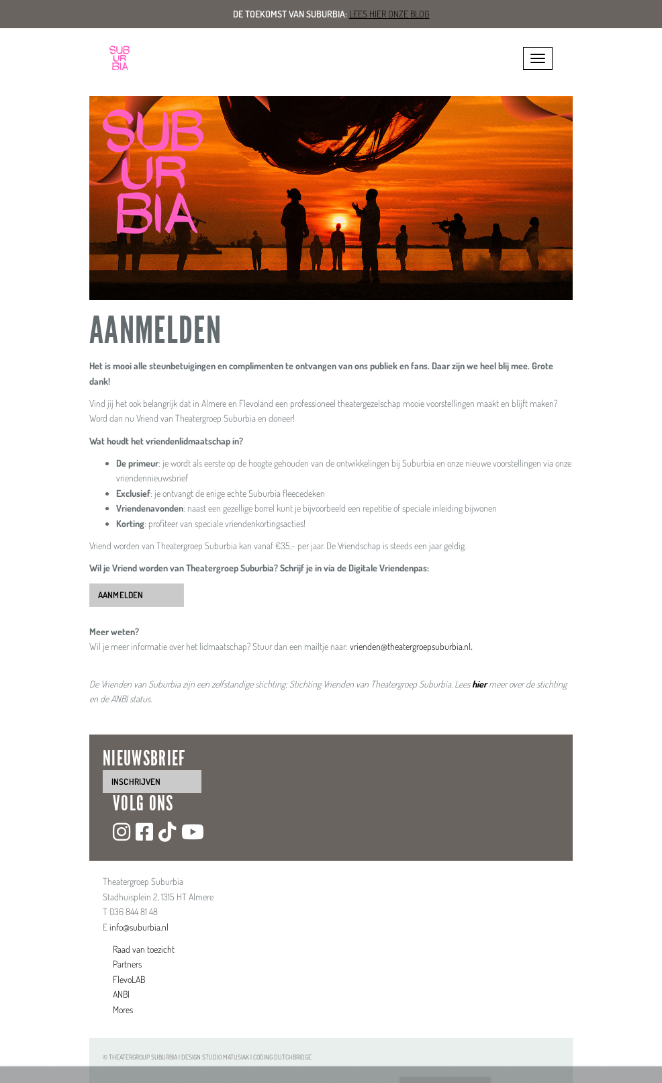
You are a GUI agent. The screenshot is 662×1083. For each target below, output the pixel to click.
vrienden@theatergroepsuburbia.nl (410, 646)
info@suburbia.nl (139, 927)
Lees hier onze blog (389, 13)
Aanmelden (120, 595)
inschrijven (135, 781)
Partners (127, 964)
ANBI (121, 994)
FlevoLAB (129, 979)
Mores (123, 1009)
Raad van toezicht (144, 949)
